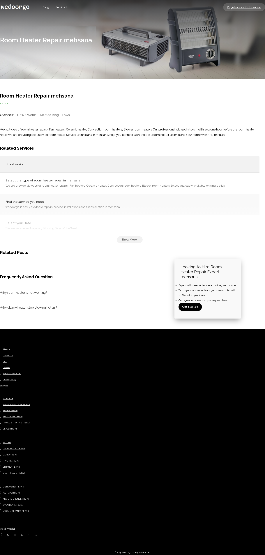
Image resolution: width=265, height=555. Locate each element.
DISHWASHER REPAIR (13, 487)
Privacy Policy (9, 380)
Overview (7, 115)
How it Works (26, 115)
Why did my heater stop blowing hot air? (28, 307)
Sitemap (4, 386)
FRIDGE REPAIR (10, 410)
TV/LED (7, 442)
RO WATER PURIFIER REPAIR (16, 423)
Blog (46, 7)
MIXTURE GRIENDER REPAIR (16, 499)
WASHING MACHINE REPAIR (16, 404)
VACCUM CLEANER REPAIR (16, 511)
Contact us (8, 355)
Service (60, 7)
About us (7, 349)
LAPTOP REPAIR (10, 455)
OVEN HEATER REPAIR (13, 505)
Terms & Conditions (12, 373)
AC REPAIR (8, 398)
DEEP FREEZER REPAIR (14, 473)
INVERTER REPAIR (11, 461)
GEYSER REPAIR (10, 429)
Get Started (190, 306)
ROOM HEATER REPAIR (14, 449)
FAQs (66, 115)
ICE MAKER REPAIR (12, 493)
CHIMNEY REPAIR (11, 467)
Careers (6, 367)
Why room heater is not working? (23, 292)
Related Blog (49, 115)
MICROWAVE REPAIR (12, 417)
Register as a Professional (244, 7)
